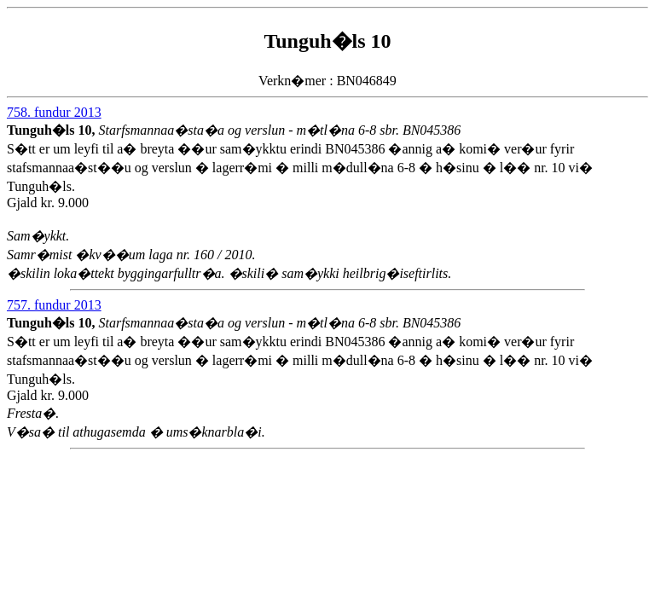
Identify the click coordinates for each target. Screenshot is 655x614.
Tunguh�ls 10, (52, 130)
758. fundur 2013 (54, 112)
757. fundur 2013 (54, 305)
